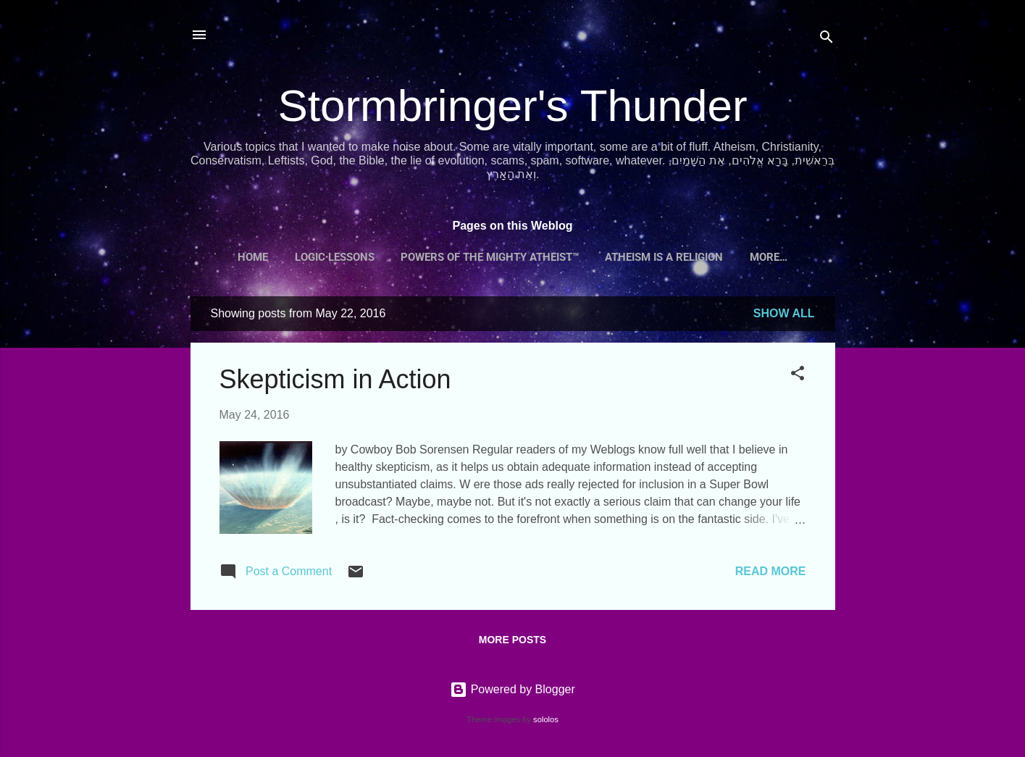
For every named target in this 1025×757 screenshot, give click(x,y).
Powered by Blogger (512, 689)
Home (253, 257)
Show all (784, 313)
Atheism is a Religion (664, 257)
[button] (797, 375)
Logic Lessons (335, 257)
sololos (545, 719)
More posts (512, 639)
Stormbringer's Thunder (512, 105)
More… (768, 257)
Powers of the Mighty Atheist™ (490, 257)
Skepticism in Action (335, 379)
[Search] (826, 39)
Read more (770, 571)
